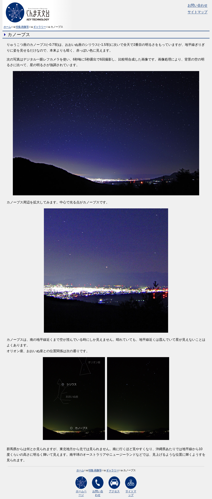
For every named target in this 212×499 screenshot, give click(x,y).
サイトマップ (197, 12)
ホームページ (81, 486)
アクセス (114, 484)
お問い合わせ (197, 5)
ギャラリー (39, 26)
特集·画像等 (22, 26)
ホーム (7, 26)
